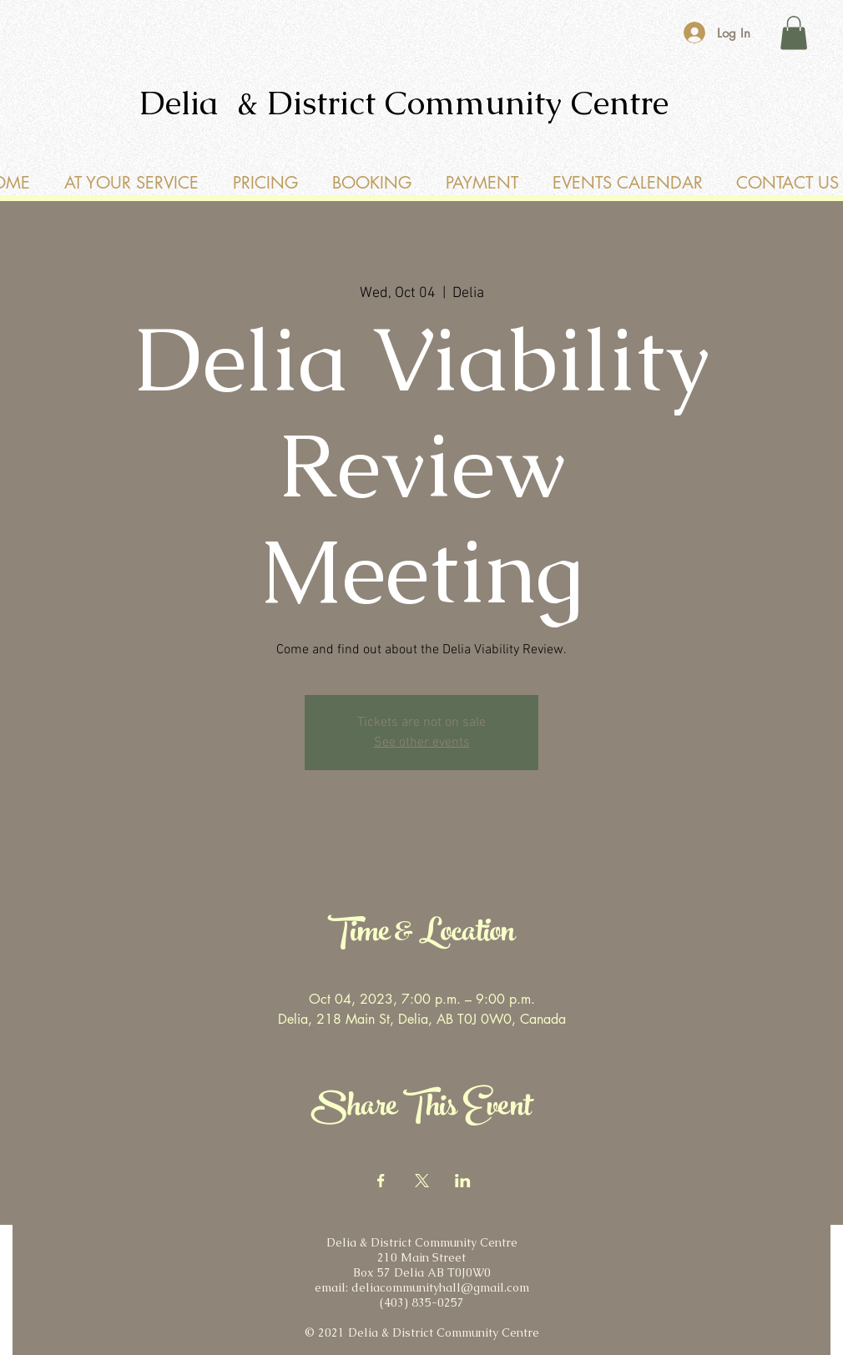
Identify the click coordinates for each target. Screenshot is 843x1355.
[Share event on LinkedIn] (463, 1180)
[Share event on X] (422, 1180)
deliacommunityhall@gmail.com (440, 1287)
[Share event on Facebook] (381, 1180)
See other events (422, 742)
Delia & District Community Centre (404, 102)
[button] (794, 33)
